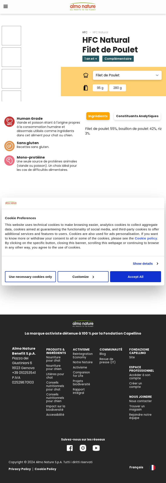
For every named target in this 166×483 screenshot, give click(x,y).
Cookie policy (146, 238)
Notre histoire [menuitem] (83, 362)
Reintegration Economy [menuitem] (83, 355)
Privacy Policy (20, 469)
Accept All (135, 276)
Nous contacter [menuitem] (140, 401)
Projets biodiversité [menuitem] (81, 383)
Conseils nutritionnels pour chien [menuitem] (55, 397)
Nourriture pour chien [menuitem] (53, 367)
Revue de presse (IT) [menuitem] (108, 361)
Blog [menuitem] (103, 354)
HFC (85, 32)
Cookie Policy (45, 469)
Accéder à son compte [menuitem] (139, 377)
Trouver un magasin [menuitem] (137, 408)
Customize (83, 276)
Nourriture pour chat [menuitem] (53, 359)
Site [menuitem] (132, 357)
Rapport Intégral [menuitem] (79, 391)
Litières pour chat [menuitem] (55, 376)
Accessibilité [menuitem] (55, 415)
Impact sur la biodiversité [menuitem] (55, 408)
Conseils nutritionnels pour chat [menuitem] (55, 386)
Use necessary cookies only (30, 276)
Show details (143, 263)
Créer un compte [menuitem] (135, 385)
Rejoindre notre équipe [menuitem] (140, 416)
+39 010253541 (24, 372)
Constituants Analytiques (137, 116)
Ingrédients (98, 116)
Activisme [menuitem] (80, 367)
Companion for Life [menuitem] (81, 374)
